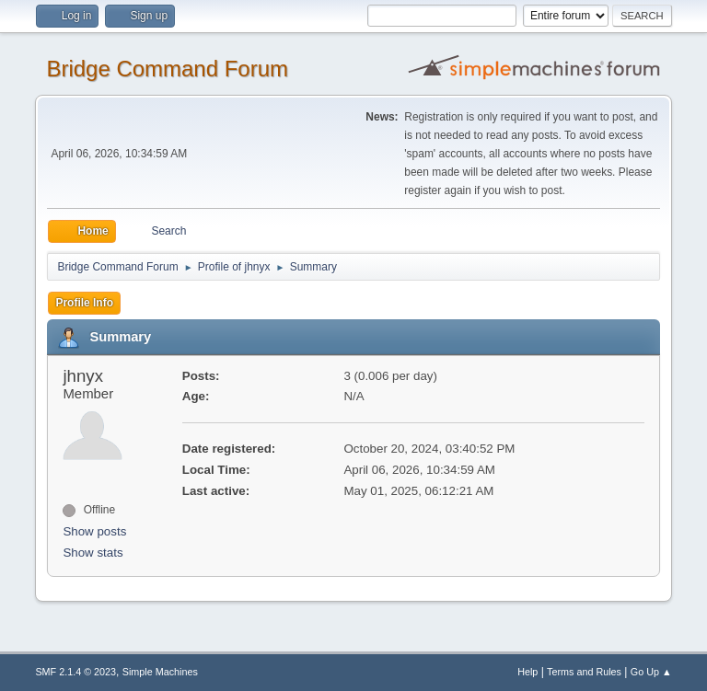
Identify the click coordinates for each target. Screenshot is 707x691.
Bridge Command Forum (167, 68)
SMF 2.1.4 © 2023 (75, 671)
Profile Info (84, 302)
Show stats (92, 552)
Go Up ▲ (651, 671)
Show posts (94, 531)
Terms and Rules (584, 671)
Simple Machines (160, 671)
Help (527, 671)
